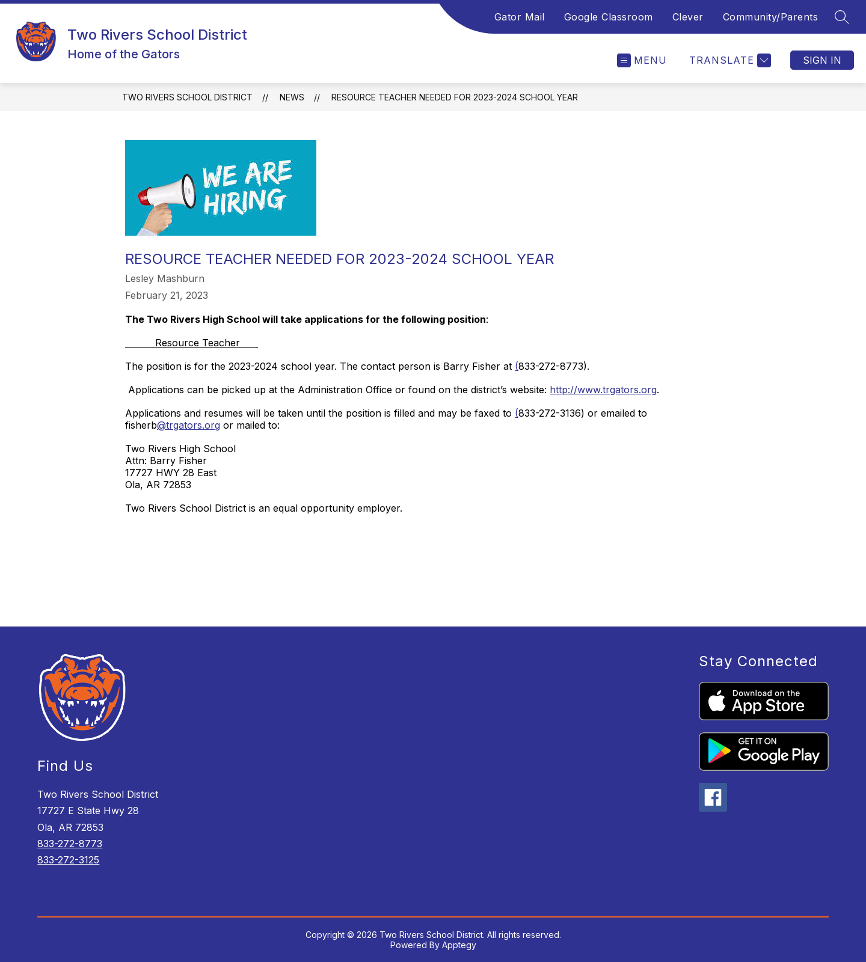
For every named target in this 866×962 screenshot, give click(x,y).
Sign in (822, 60)
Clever (688, 17)
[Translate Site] (728, 60)
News (292, 97)
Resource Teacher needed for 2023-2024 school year (454, 97)
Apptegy (459, 945)
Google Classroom (608, 17)
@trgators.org (188, 425)
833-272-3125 (68, 860)
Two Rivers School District (187, 97)
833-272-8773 (69, 844)
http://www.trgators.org (603, 390)
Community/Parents (770, 17)
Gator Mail (519, 17)
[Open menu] (642, 60)
